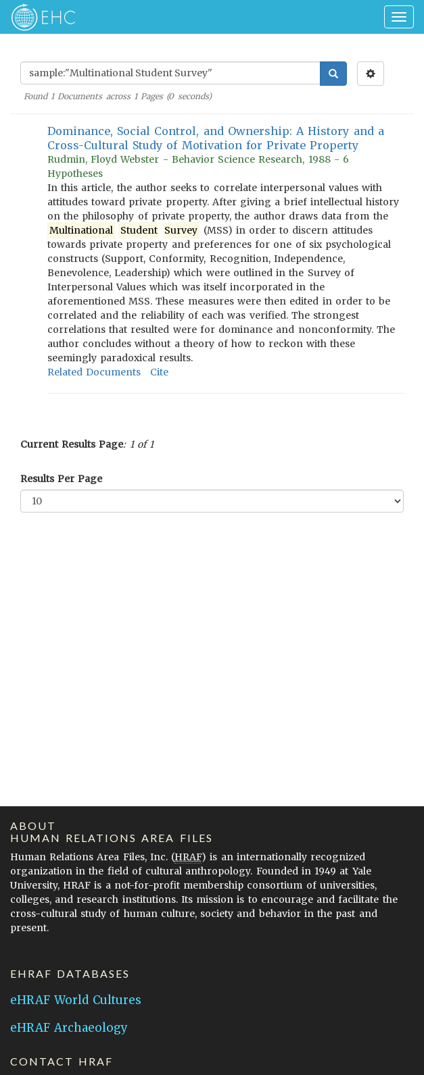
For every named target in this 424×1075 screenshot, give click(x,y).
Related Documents (94, 372)
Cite (159, 372)
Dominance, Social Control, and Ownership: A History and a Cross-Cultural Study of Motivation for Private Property (215, 138)
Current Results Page (71, 444)
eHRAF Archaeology (69, 1027)
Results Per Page (61, 479)
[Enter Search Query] (170, 72)
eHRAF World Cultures (75, 1000)
